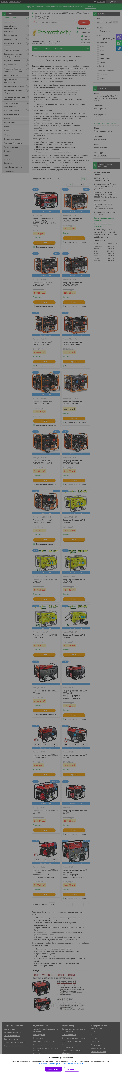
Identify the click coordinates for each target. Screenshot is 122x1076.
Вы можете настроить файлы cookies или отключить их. (60, 1064)
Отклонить (71, 1069)
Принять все (53, 1069)
